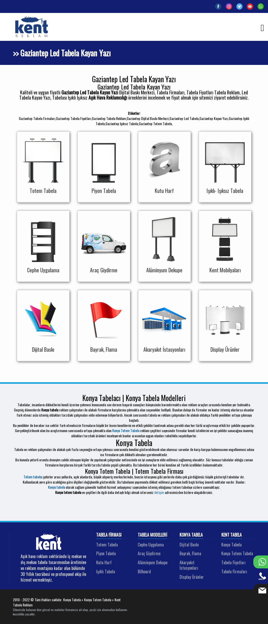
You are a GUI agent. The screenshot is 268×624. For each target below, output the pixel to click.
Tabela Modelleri (152, 535)
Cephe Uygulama (151, 545)
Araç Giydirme (149, 553)
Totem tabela (32, 476)
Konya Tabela (191, 535)
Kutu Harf (104, 562)
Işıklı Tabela (105, 571)
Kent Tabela (231, 535)
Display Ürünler (192, 577)
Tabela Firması (108, 535)
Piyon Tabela (106, 553)
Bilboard (144, 571)
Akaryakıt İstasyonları (189, 565)
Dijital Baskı (189, 545)
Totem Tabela (107, 545)
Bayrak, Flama (190, 553)
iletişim (159, 492)
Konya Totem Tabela (125, 430)
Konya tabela (56, 487)
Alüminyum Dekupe (152, 562)
